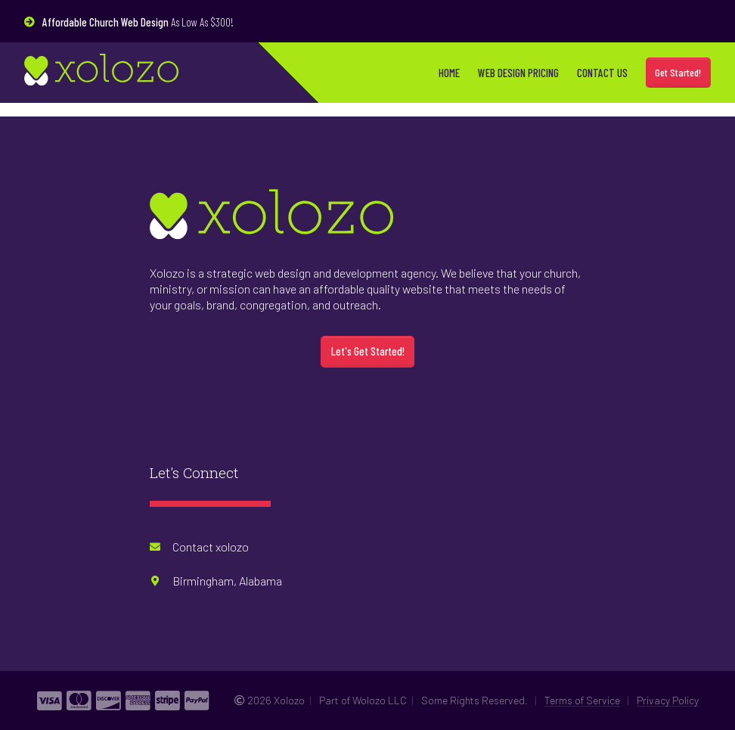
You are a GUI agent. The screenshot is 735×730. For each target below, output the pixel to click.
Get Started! (678, 72)
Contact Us (602, 72)
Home (449, 72)
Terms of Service (582, 700)
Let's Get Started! (368, 351)
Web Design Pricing (518, 72)
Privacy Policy (668, 700)
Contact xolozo (210, 546)
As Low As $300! (138, 22)
